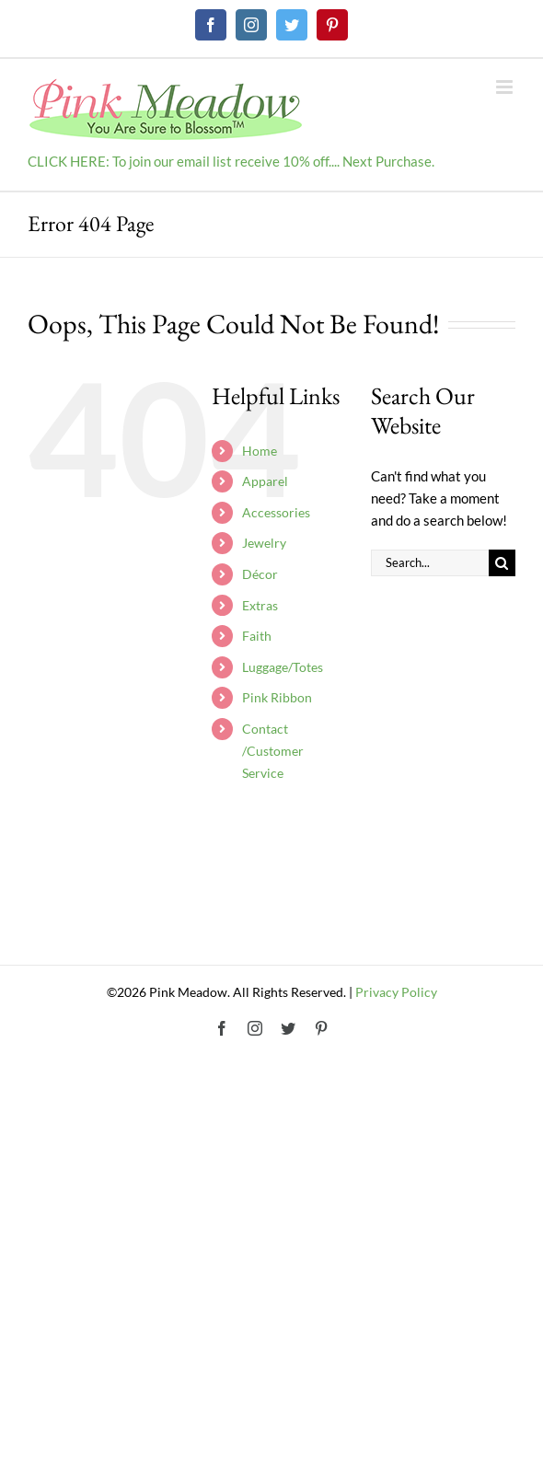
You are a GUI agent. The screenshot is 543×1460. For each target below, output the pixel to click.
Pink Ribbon (277, 697)
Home (259, 450)
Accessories (276, 512)
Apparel (265, 481)
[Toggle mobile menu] (505, 87)
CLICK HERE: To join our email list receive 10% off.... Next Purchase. (231, 161)
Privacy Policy (396, 992)
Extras (260, 605)
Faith (257, 635)
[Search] (502, 563)
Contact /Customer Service (273, 751)
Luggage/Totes (282, 667)
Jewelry (264, 542)
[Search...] (430, 563)
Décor (260, 574)
